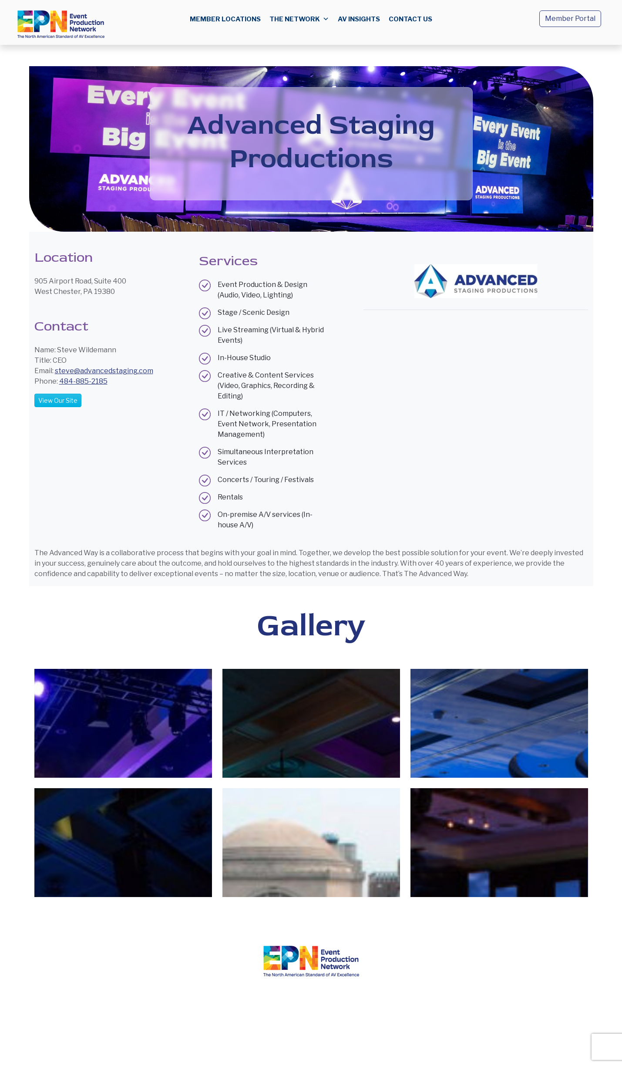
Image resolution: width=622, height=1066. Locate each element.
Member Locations (225, 19)
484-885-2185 (83, 381)
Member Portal (570, 18)
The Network (299, 19)
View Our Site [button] (57, 400)
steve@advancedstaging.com (104, 371)
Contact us (410, 19)
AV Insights (359, 19)
